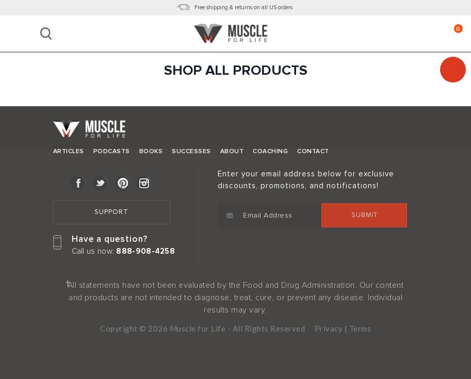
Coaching (270, 151)
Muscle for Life (89, 131)
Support (111, 212)
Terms (360, 328)
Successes (191, 151)
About (232, 151)
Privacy (329, 328)
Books (151, 151)
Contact (313, 151)
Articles (68, 151)
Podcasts (111, 151)
